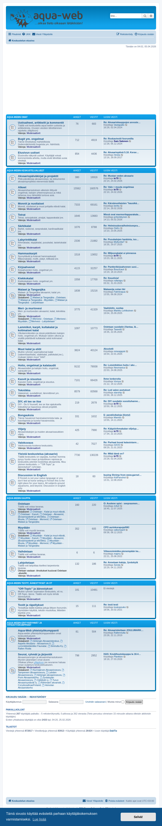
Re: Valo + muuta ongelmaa (119, 187)
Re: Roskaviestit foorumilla (119, 138)
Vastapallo (119, 125)
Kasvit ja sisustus (29, 379)
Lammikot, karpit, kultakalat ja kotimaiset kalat (38, 329)
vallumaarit (119, 530)
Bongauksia (26, 415)
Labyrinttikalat (27, 239)
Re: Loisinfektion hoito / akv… (120, 365)
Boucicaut (119, 269)
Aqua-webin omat (17, 117)
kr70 (116, 178)
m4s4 (116, 506)
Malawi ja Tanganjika (31, 289)
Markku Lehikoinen (123, 310)
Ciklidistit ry (41, 680)
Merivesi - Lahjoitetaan (42, 321)
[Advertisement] (81, 81)
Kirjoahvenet (26, 267)
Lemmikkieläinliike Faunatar (36, 644)
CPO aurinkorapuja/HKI (116, 527)
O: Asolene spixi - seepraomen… (122, 503)
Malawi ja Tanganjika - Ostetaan (48, 297)
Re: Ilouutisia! (111, 278)
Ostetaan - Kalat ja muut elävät (47, 511)
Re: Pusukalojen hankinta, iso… (121, 239)
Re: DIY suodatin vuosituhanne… (122, 401)
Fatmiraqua (120, 291)
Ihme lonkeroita (112, 379)
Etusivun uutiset (29, 152)
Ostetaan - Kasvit (28, 514)
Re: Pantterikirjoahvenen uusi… (121, 267)
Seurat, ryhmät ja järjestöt (35, 654)
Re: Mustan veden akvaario (119, 175)
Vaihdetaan (25, 551)
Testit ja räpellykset (30, 605)
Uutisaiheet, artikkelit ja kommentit (41, 122)
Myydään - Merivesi (37, 543)
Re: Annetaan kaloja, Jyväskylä (121, 562)
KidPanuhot (120, 477)
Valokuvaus (25, 442)
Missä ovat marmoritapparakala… (122, 214)
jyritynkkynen (120, 217)
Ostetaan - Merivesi (37, 519)
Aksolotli (108, 349)
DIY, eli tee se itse (29, 401)
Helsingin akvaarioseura (47, 675)
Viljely (22, 429)
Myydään (24, 527)
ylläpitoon (39, 662)
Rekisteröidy (38, 697)
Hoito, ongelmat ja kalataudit (37, 365)
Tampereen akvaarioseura (41, 671)
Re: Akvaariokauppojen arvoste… (122, 122)
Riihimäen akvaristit (49, 682)
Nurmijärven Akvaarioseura (45, 670)
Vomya (117, 381)
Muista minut (116, 702)
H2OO (117, 445)
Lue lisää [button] (39, 819)
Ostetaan (24, 503)
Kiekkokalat (25, 278)
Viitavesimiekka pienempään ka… (122, 551)
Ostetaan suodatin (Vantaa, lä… (121, 327)
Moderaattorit (33, 133)
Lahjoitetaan (26, 562)
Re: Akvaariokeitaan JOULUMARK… (123, 630)
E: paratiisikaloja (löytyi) (117, 415)
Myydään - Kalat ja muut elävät (47, 535)
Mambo (118, 417)
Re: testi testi (111, 604)
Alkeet (22, 187)
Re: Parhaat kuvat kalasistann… (121, 442)
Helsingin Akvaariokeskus (44, 641)
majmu (117, 553)
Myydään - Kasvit (28, 538)
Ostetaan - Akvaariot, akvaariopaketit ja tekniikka (41, 515)
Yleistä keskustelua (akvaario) (38, 453)
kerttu (117, 205)
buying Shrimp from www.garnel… (123, 475)
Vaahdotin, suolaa (113, 308)
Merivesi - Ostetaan (41, 319)
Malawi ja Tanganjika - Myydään (36, 300)
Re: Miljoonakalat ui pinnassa (120, 253)
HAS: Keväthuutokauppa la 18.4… (122, 654)
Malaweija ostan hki (114, 289)
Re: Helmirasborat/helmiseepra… (122, 225)
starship (118, 392)
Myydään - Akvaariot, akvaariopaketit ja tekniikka (41, 539)
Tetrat (22, 214)
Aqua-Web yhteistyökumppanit (38, 630)
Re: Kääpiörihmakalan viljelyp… (121, 428)
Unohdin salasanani (95, 702)
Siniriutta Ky (55, 646)
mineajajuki (119, 351)
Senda (117, 565)
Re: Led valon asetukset (117, 390)
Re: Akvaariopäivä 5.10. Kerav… (121, 152)
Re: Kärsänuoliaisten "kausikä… (121, 203)
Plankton (118, 656)
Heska (117, 155)
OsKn (117, 228)
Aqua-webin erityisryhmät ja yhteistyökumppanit (24, 624)
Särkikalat (24, 226)
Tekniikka (24, 390)
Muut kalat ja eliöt (29, 349)
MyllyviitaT (119, 242)
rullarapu (118, 280)
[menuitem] (26, 34)
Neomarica (119, 367)
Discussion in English (32, 475)
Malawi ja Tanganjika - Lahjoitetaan (42, 301)
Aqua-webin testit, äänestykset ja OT (29, 583)
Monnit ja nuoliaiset (31, 203)
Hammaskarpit (27, 253)
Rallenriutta (120, 632)
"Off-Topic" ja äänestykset (35, 588)
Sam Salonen (121, 141)
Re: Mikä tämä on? (114, 453)
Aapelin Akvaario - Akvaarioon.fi (40, 642)
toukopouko (120, 607)
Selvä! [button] (138, 817)
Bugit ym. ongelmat (31, 138)
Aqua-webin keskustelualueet (25, 170)
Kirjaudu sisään (16, 697)
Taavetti (118, 329)
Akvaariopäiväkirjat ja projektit (38, 176)
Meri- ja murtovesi (30, 308)
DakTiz (113, 730)
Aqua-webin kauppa (18, 498)
